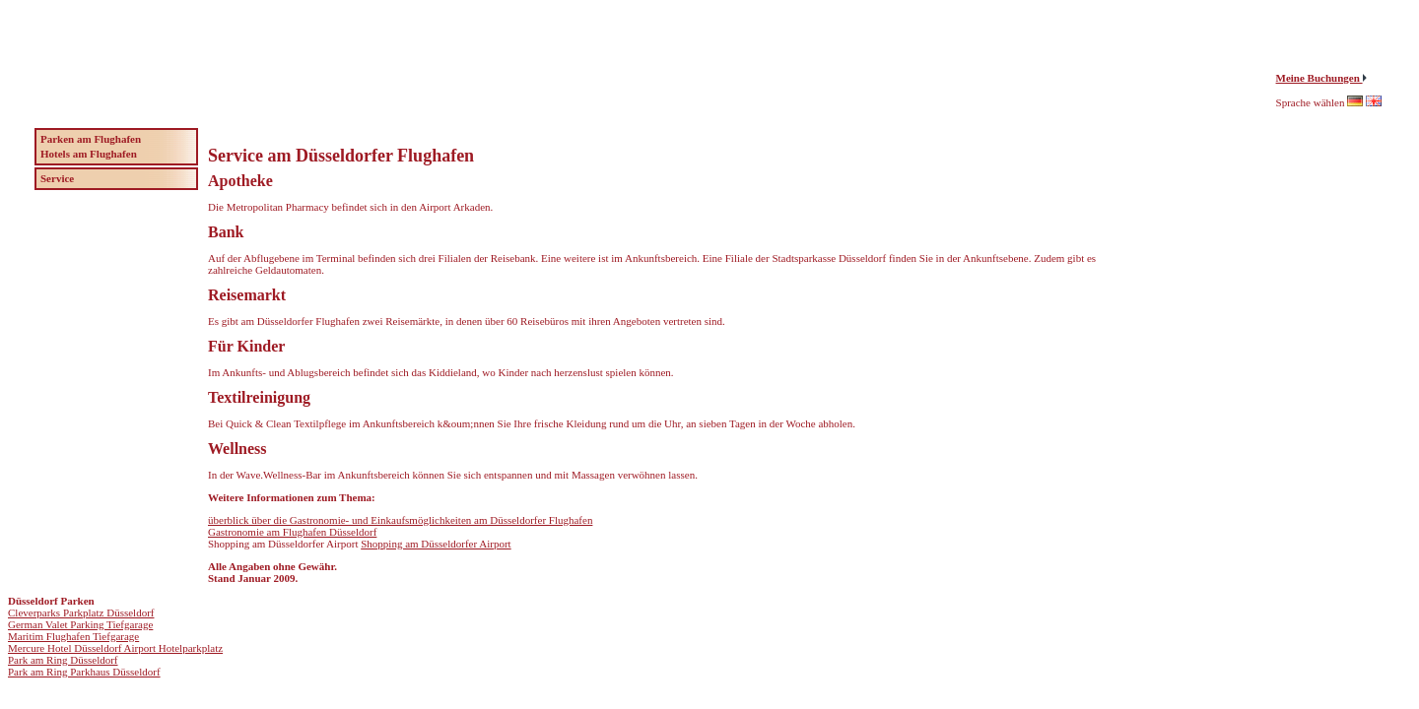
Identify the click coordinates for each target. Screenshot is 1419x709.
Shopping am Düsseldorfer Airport (435, 543)
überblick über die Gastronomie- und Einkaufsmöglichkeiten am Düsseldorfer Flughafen (400, 520)
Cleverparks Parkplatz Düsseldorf (81, 612)
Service (57, 178)
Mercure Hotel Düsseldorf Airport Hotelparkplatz (115, 648)
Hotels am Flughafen (88, 154)
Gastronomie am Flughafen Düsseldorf (292, 532)
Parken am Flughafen (90, 139)
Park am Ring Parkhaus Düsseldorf (84, 671)
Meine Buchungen (1319, 78)
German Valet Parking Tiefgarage (80, 624)
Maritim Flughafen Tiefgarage (73, 636)
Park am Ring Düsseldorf (63, 660)
